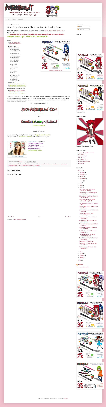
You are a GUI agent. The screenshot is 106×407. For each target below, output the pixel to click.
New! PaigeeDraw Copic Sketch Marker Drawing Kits (87, 235)
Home (7, 19)
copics (53, 163)
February (82, 255)
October (82, 176)
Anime (13, 163)
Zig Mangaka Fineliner (16, 42)
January (82, 257)
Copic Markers (37, 163)
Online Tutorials (82, 158)
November (82, 174)
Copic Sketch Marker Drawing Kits (54, 30)
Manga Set (25, 165)
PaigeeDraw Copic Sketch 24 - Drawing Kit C (55, 70)
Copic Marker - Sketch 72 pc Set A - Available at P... (88, 231)
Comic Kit (24, 163)
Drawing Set (11, 165)
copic (33, 163)
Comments (81, 29)
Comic (19, 163)
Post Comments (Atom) (20, 219)
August (81, 180)
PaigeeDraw (37, 165)
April (81, 251)
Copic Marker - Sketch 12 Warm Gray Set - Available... (88, 196)
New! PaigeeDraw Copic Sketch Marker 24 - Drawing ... (87, 189)
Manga (15, 165)
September (82, 178)
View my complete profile (83, 267)
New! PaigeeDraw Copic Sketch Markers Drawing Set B (87, 200)
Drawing (59, 163)
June (81, 185)
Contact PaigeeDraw (83, 159)
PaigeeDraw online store (84, 161)
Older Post (68, 217)
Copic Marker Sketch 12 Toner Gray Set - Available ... (88, 228)
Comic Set (28, 163)
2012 (79, 170)
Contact (20, 19)
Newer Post (11, 217)
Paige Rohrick (31, 165)
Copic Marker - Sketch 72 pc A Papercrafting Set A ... (86, 214)
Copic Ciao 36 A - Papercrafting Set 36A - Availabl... (88, 193)
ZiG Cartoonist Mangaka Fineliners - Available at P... (88, 221)
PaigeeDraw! (81, 163)
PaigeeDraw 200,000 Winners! (86, 241)
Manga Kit (20, 165)
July (81, 183)
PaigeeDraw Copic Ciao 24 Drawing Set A (17, 90)
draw (56, 163)
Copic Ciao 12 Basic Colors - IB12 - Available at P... (88, 247)
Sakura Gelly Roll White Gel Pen (15, 43)
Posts (80, 26)
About (13, 19)
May (81, 187)
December (82, 172)
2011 (79, 260)
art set (16, 163)
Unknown (80, 264)
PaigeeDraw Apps (82, 156)
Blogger (66, 398)
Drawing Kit (64, 163)
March (81, 253)
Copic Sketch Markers (15, 47)
